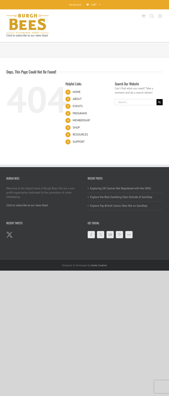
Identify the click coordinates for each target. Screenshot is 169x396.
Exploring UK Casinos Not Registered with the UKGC (120, 188)
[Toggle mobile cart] (143, 16)
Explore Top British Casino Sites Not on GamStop (118, 206)
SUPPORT (79, 142)
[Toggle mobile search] (152, 16)
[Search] (160, 102)
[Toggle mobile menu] (160, 16)
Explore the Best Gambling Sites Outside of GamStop (121, 197)
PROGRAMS (80, 113)
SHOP (76, 127)
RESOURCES (80, 134)
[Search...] (136, 102)
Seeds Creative (99, 265)
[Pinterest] (119, 234)
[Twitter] (100, 234)
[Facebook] (91, 234)
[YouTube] (110, 234)
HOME (77, 92)
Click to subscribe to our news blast (27, 35)
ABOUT (77, 99)
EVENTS (78, 106)
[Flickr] (129, 234)
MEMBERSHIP (81, 120)
